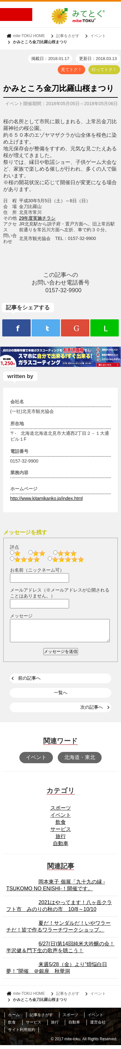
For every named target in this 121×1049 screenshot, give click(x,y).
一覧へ (60, 696)
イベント (98, 36)
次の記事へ (91, 711)
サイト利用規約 (21, 1033)
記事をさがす (67, 36)
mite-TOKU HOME (29, 36)
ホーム (14, 1018)
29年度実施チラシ (37, 218)
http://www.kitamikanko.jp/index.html (46, 498)
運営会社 (98, 1026)
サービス (60, 833)
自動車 (60, 847)
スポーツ (60, 811)
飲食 (60, 826)
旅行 (60, 840)
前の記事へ (29, 681)
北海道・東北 (79, 761)
